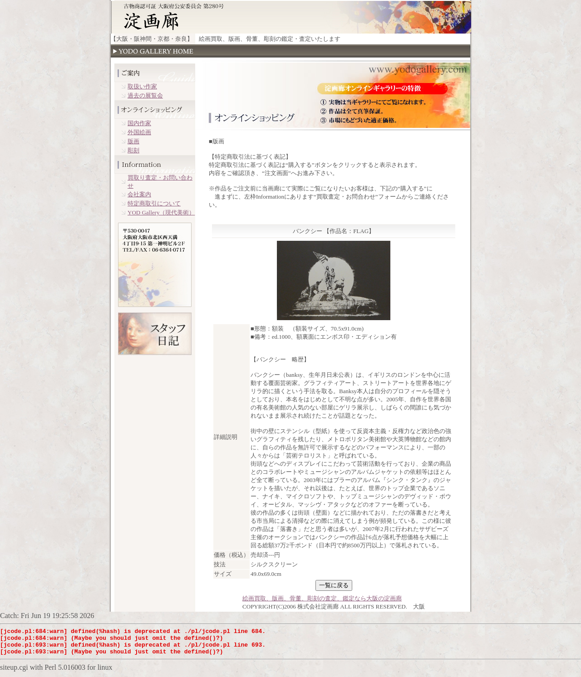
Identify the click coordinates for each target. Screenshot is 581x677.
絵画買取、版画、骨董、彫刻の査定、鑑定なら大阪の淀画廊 (322, 598)
